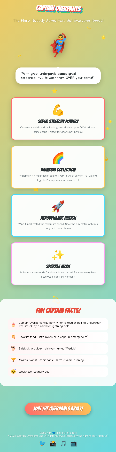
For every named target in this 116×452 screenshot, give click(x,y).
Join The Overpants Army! (58, 409)
